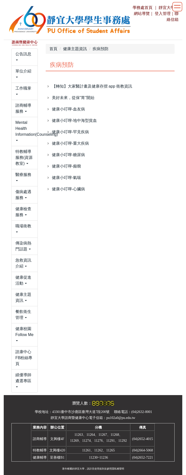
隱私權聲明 (118, 468)
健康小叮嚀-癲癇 (66, 166)
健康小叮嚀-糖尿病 (68, 155)
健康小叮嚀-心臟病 (68, 189)
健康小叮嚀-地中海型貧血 (74, 120)
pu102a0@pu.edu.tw (120, 418)
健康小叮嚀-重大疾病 (70, 143)
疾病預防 (101, 49)
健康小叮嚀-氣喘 (66, 177)
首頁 (53, 49)
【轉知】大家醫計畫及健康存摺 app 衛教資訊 (92, 86)
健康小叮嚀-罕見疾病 (70, 132)
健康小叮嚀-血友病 (68, 109)
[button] (24, 57)
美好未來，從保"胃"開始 (73, 98)
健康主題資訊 (75, 49)
